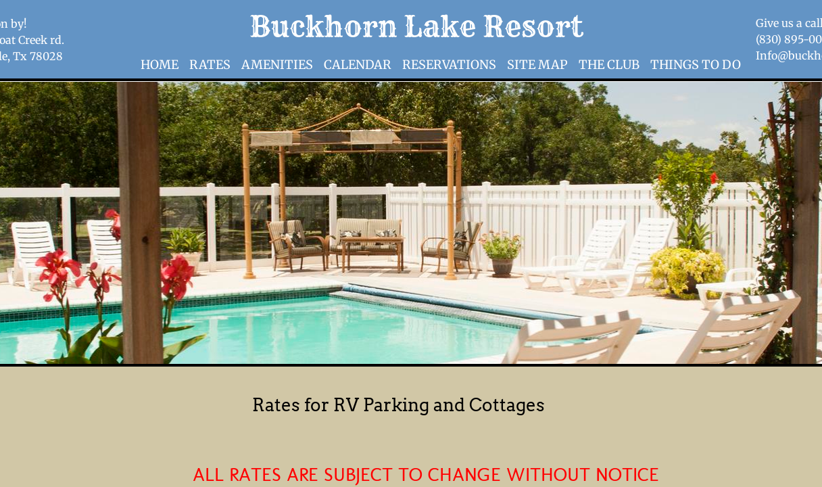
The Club (609, 64)
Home (159, 64)
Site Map (537, 64)
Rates (210, 64)
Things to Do (695, 64)
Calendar (357, 64)
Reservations (449, 64)
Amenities (277, 64)
